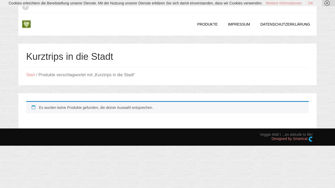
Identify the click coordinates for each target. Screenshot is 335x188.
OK (310, 3)
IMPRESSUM (239, 24)
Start (30, 75)
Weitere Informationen (284, 3)
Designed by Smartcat (292, 139)
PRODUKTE (207, 24)
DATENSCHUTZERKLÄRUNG (285, 24)
